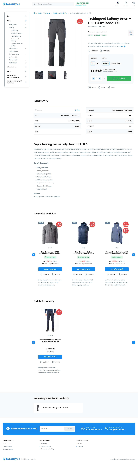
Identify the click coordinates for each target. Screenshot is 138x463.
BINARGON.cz (131, 459)
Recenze (80, 446)
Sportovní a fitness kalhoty (17, 44)
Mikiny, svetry (13, 48)
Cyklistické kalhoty (16, 33)
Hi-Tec (130, 33)
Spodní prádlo (13, 57)
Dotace (80, 444)
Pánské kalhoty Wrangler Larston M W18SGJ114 (50, 340)
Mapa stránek (31, 459)
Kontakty (43, 444)
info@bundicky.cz (81, 5)
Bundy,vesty (13, 24)
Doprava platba (46, 446)
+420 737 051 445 (82, 3)
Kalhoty (47, 13)
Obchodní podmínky (47, 449)
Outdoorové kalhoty (60, 13)
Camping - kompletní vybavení (14, 82)
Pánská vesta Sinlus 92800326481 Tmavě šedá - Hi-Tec (83, 253)
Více (121, 46)
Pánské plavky (13, 51)
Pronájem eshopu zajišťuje (119, 459)
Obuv (9, 71)
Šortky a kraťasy (14, 54)
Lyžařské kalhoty (16, 36)
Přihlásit (69, 428)
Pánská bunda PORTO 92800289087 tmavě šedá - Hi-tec (50, 253)
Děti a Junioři (12, 67)
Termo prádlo (13, 60)
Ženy (8, 16)
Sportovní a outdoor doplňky (13, 76)
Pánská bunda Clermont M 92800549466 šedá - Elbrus (116, 253)
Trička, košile (13, 63)
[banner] (15, 4)
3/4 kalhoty (14, 30)
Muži (39, 13)
